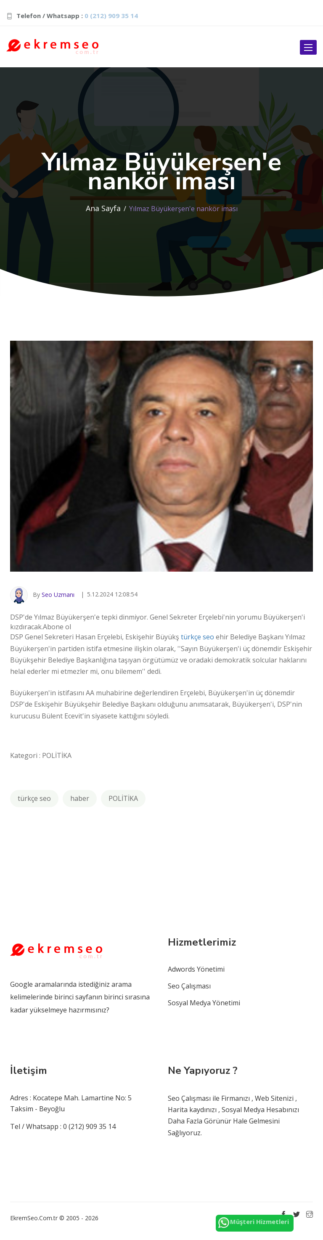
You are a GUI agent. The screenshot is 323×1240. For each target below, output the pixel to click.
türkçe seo (197, 636)
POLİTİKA (123, 798)
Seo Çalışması (189, 986)
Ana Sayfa (103, 208)
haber (79, 798)
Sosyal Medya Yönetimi (204, 1002)
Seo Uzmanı (58, 594)
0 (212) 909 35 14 (111, 15)
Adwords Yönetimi (196, 969)
